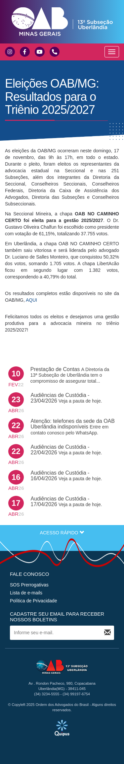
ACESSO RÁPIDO (62, 532)
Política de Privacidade (33, 600)
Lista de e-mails (26, 592)
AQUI (31, 300)
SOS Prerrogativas (29, 584)
